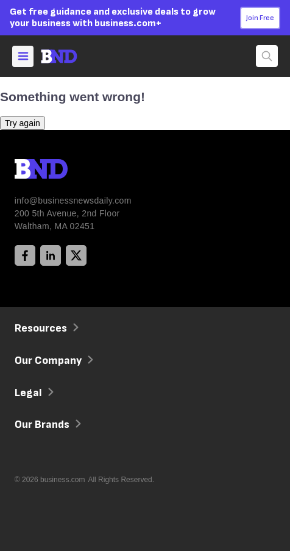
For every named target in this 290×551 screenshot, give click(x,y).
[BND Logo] (66, 170)
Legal (33, 392)
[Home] (70, 56)
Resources (45, 328)
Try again (22, 123)
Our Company (53, 360)
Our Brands (47, 424)
